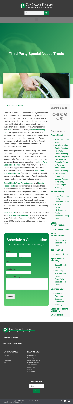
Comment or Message (13, 277)
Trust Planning (57, 192)
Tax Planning (57, 250)
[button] (36, 19)
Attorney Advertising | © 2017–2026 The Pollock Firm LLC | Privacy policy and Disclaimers (20, 401)
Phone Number (11, 269)
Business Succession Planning (59, 302)
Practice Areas (17, 105)
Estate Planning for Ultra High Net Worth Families (62, 156)
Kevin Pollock (9, 212)
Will (9, 130)
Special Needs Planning (19, 215)
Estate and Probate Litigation (59, 310)
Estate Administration (57, 224)
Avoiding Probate (62, 145)
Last (20, 257)
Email (8, 261)
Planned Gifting (61, 254)
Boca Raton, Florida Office (12, 343)
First (7, 257)
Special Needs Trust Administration (19, 183)
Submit (10, 297)
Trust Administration (57, 234)
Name (8, 252)
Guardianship (57, 315)
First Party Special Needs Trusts (61, 273)
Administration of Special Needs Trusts (62, 243)
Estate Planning (58, 135)
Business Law (57, 289)
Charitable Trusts (62, 202)
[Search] (46, 13)
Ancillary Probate (62, 229)
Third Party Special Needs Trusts (61, 282)
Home (6, 105)
